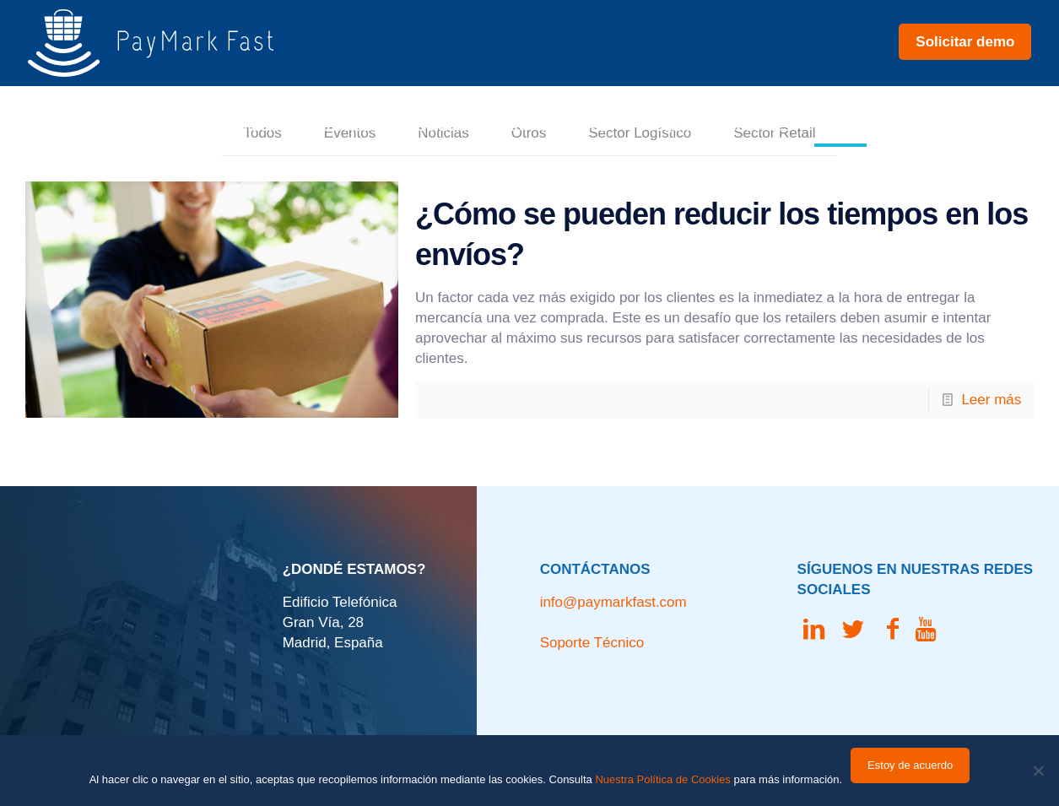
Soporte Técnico (592, 643)
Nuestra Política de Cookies (662, 779)
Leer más (991, 400)
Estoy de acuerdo (910, 765)
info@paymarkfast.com (613, 602)
